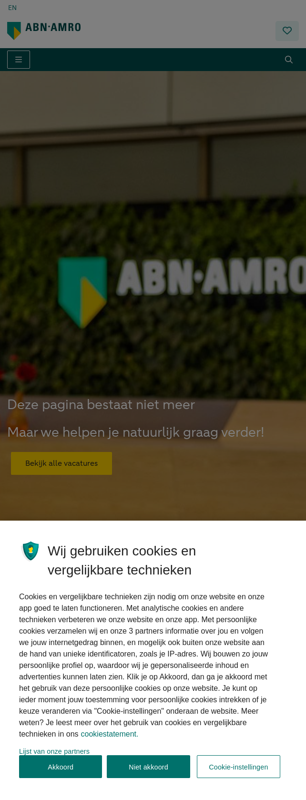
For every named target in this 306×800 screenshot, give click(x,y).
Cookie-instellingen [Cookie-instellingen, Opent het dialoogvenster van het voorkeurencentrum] (238, 775)
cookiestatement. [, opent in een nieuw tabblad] (110, 742)
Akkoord (60, 775)
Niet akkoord (148, 775)
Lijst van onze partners (54, 759)
